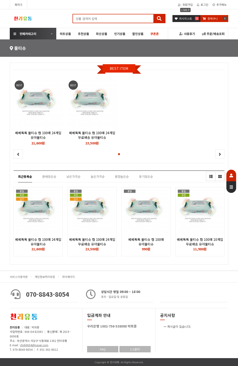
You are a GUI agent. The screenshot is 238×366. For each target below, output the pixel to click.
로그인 (202, 4)
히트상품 (65, 34)
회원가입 (185, 4)
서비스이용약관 (19, 277)
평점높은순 (122, 176)
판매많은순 (49, 176)
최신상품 (101, 34)
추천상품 (83, 34)
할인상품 (137, 34)
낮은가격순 (73, 176)
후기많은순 (146, 176)
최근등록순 (25, 176)
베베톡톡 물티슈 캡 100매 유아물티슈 (146, 241)
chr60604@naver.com (34, 345)
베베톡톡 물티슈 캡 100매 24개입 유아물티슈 (38, 241)
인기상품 (119, 34)
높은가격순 (98, 176)
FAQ (103, 349)
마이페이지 (68, 277)
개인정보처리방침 (45, 277)
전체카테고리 (24, 34)
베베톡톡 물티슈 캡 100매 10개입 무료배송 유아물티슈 (200, 241)
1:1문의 (135, 349)
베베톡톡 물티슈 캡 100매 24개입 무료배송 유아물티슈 (92, 241)
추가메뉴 (219, 4)
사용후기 (187, 34)
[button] (119, 154)
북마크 (18, 4)
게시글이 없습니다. (179, 326)
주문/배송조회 (213, 34)
